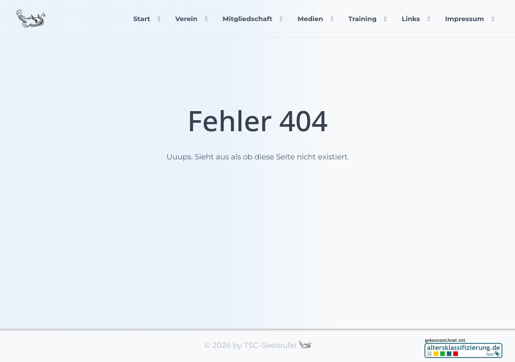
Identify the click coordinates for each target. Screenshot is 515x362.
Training (362, 19)
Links (411, 19)
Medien (310, 19)
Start (141, 19)
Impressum (464, 19)
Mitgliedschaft (248, 19)
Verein (186, 19)
